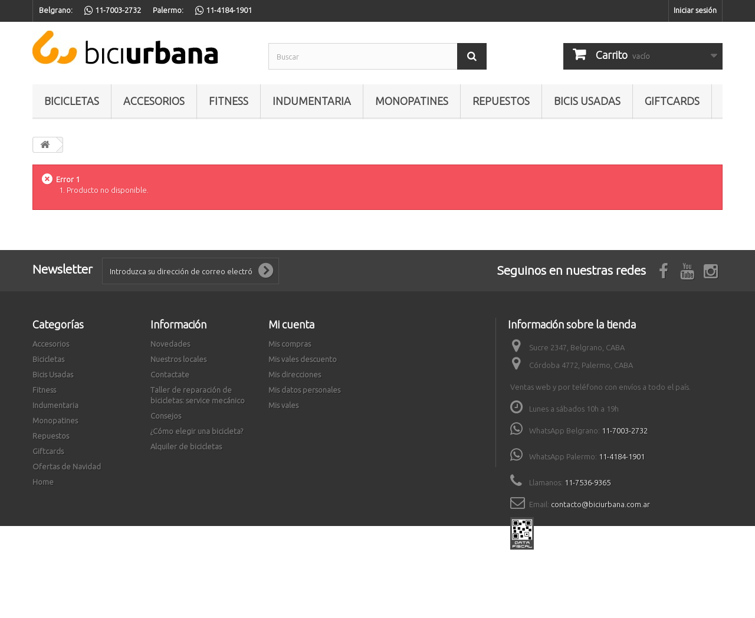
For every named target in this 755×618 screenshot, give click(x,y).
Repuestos (501, 101)
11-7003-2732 (625, 430)
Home (43, 482)
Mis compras (289, 344)
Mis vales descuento (302, 359)
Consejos (165, 416)
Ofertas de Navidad (66, 466)
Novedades (170, 344)
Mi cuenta (291, 324)
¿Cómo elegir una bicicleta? (196, 431)
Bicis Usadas (587, 101)
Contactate (169, 374)
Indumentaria (312, 101)
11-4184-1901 (622, 456)
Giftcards (672, 101)
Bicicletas (71, 101)
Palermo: (168, 10)
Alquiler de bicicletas (186, 446)
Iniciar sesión (695, 10)
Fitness (228, 101)
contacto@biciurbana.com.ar (600, 504)
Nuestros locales (178, 359)
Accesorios (154, 101)
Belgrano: (56, 10)
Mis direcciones (294, 374)
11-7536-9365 (587, 482)
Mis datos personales (304, 390)
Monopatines (411, 101)
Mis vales (283, 405)
